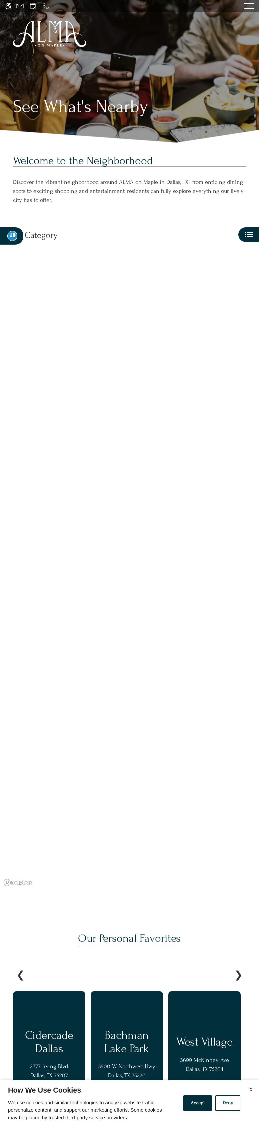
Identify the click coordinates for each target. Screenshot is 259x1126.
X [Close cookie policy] (251, 1090)
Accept (198, 1103)
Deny (228, 1103)
